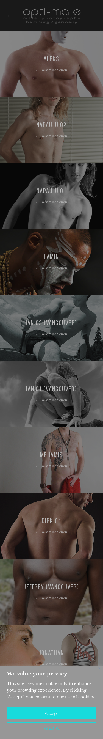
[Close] (99, 668)
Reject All (52, 728)
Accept (51, 713)
